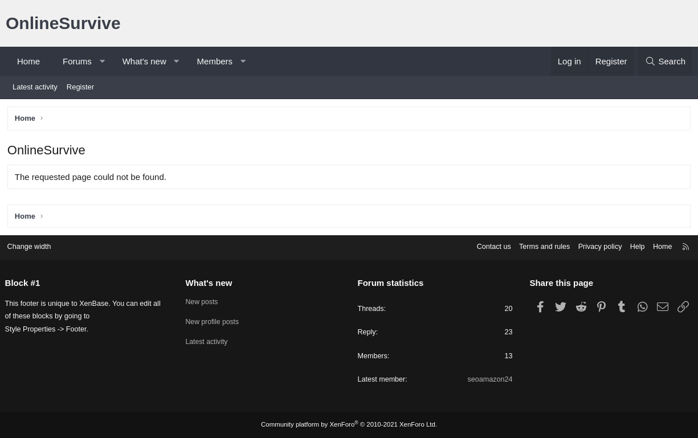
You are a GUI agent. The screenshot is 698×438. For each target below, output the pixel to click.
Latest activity (35, 87)
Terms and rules (537, 245)
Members (215, 61)
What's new (144, 61)
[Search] (665, 61)
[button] (102, 61)
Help (632, 245)
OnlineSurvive (63, 23)
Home (28, 61)
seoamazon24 (487, 379)
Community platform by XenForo (349, 424)
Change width (33, 245)
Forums (77, 61)
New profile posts (215, 321)
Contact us (484, 245)
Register (80, 87)
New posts (204, 301)
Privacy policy (594, 245)
